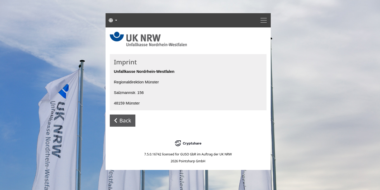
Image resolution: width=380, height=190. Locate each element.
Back (122, 120)
